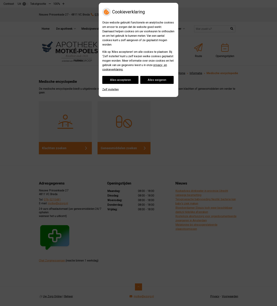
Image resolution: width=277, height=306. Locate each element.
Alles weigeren (157, 80)
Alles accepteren (120, 80)
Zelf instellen (110, 89)
